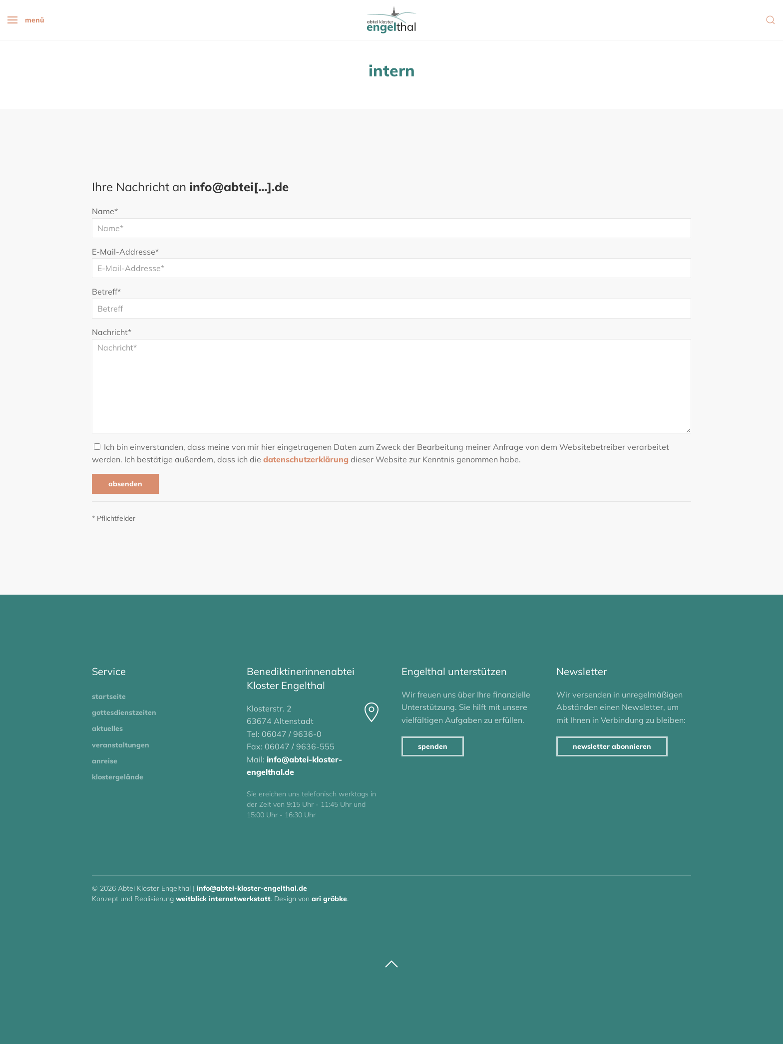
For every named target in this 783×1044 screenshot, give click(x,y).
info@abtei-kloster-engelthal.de (252, 888)
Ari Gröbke (329, 898)
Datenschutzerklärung (306, 459)
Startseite (109, 696)
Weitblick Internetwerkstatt (223, 898)
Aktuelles (107, 728)
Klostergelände (117, 776)
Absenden (125, 483)
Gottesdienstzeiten (124, 712)
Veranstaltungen (120, 744)
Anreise (104, 760)
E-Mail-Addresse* (125, 252)
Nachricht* (111, 332)
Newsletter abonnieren (612, 746)
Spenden (432, 746)
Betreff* (106, 292)
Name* (105, 211)
